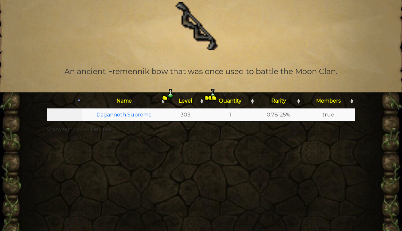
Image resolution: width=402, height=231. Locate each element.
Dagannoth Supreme (124, 115)
